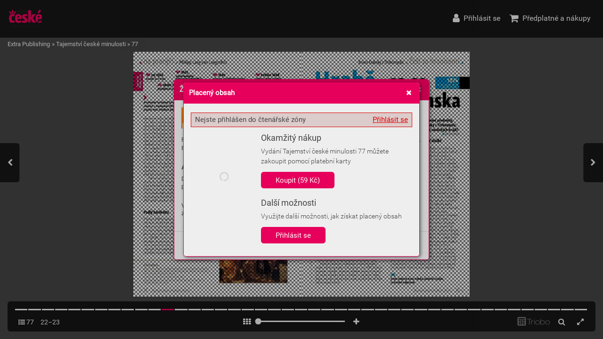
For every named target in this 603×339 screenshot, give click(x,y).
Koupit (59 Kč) (298, 180)
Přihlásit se (390, 119)
